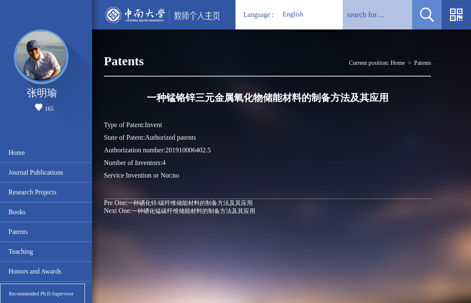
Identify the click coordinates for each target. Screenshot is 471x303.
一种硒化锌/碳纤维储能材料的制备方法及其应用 (178, 202)
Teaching (20, 251)
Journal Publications (35, 172)
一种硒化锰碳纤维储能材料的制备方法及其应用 (179, 210)
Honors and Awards (34, 271)
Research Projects (32, 192)
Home (16, 152)
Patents (18, 231)
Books (17, 211)
